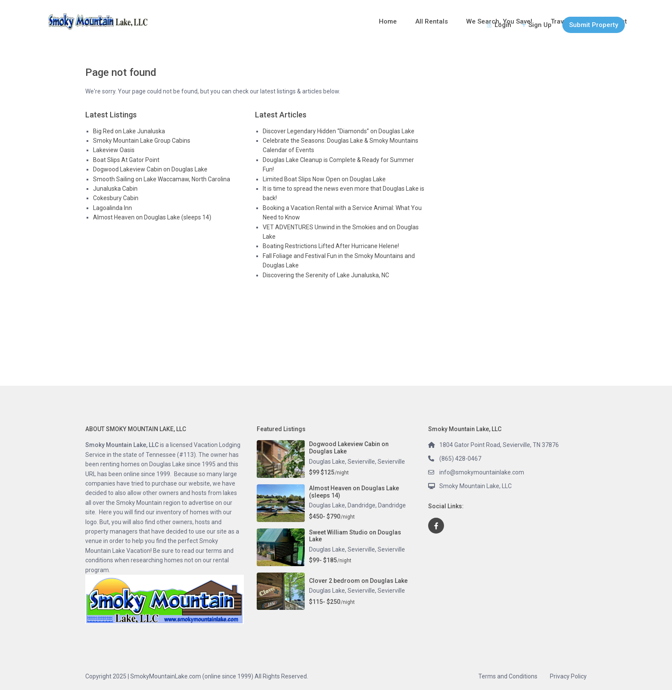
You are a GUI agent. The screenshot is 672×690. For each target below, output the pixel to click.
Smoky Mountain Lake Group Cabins (141, 140)
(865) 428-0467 (460, 458)
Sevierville (391, 461)
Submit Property (593, 25)
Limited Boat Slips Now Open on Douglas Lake (324, 179)
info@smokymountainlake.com (481, 472)
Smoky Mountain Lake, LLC (475, 486)
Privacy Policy (568, 676)
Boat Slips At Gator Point (126, 159)
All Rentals (431, 21)
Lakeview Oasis (114, 150)
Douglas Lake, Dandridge (342, 505)
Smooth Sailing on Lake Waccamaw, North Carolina (161, 179)
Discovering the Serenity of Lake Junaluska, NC (326, 275)
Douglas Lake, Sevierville (342, 461)
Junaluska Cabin (115, 188)
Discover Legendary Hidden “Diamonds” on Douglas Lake (338, 131)
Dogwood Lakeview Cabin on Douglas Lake (150, 169)
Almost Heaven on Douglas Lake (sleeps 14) (152, 217)
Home (388, 21)
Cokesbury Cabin (115, 198)
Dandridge (392, 505)
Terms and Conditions (507, 676)
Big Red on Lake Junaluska (129, 131)
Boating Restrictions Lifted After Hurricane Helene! (331, 246)
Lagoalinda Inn (112, 207)
